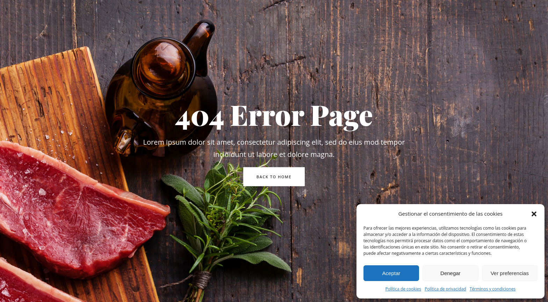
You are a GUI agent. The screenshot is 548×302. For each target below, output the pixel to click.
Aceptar (391, 273)
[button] (534, 213)
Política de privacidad (445, 289)
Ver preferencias (510, 273)
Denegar (450, 273)
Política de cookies (403, 289)
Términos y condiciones (492, 289)
